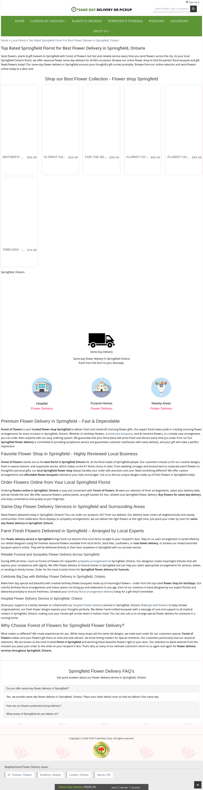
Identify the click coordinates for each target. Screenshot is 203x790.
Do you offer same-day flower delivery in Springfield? (37, 688)
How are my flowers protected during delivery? (33, 705)
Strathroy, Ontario (50, 774)
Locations (179, 21)
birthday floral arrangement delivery (90, 591)
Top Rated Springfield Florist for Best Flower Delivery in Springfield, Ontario (74, 40)
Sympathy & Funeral (125, 21)
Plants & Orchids (87, 21)
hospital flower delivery (87, 605)
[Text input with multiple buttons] (171, 9)
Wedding (157, 21)
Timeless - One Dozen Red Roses (14, 249)
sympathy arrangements (92, 561)
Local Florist (18, 40)
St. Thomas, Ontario (20, 774)
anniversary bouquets (119, 434)
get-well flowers (158, 605)
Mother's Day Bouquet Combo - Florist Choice (14, 157)
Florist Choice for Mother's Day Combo (179, 157)
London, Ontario (79, 774)
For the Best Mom (96, 157)
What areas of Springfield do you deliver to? (32, 713)
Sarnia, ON (103, 774)
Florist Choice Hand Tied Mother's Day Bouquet (137, 157)
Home (20, 21)
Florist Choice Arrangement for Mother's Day (55, 157)
